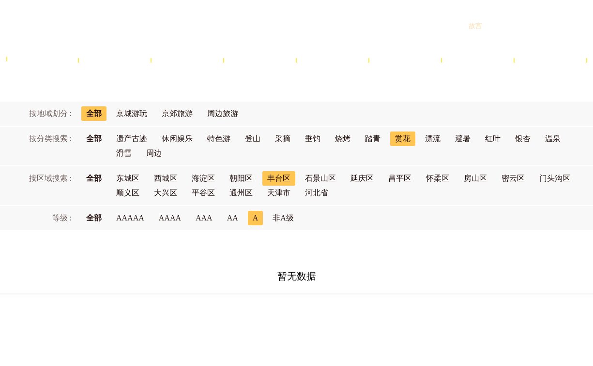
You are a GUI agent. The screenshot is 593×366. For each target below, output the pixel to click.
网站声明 (306, 317)
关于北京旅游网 (216, 317)
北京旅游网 (82, 26)
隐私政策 (347, 317)
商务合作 (266, 317)
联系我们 (387, 317)
